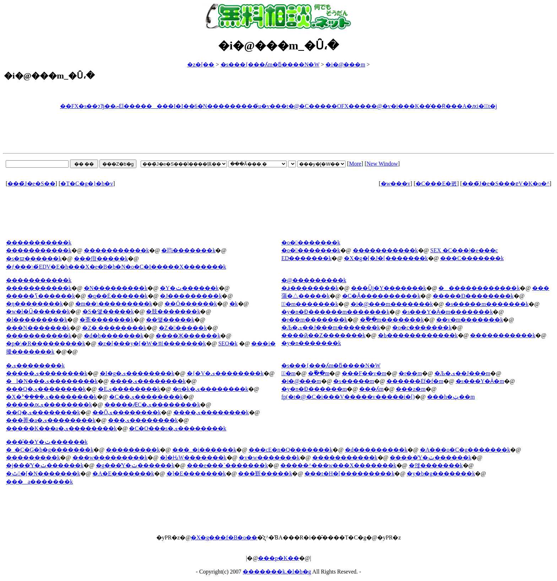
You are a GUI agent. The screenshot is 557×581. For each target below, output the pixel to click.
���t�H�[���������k (349, 473)
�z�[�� (200, 64)
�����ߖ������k (40, 296)
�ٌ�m (288, 373)
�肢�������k (173, 311)
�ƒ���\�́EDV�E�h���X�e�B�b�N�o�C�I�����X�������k (116, 267)
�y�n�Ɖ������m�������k (335, 312)
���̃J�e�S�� (31, 184)
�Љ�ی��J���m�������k (330, 327)
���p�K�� (278, 558)
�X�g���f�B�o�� (224, 537)
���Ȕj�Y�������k (388, 288)
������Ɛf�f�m (414, 381)
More (355, 164)
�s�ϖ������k (33, 258)
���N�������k (38, 328)
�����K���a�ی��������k (61, 428)
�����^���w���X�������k (338, 465)
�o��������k (310, 250)
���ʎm (371, 389)
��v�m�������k (469, 320)
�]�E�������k (196, 473)
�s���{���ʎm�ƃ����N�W (270, 64)
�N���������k (116, 288)
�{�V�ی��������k (225, 373)
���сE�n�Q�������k (290, 450)
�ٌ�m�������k (309, 304)
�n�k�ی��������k (210, 389)
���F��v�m (364, 373)
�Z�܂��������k (114, 328)
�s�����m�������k (487, 304)
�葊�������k (107, 320)
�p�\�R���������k (45, 343)
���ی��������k (143, 420)
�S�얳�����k (108, 311)
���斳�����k (265, 473)
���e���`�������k (227, 465)
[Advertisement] (278, 132)
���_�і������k (204, 450)
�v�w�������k (269, 457)
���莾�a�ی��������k (51, 420)
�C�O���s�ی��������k (177, 428)
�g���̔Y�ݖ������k (135, 465)
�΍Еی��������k (129, 389)
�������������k (479, 288)
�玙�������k (188, 250)
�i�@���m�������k (392, 304)
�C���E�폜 (436, 184)
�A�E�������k (123, 473)
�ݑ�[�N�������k (43, 473)
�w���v (396, 184)
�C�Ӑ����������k (381, 296)
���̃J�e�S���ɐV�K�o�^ (506, 184)
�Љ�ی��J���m (462, 373)
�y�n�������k (311, 343)
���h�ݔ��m (451, 397)
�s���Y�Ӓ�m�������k (447, 312)
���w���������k (110, 457)
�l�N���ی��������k (52, 381)
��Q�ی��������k (43, 412)
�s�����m (353, 381)
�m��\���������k (113, 304)
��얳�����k (170, 320)
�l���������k (36, 320)
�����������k (38, 250)
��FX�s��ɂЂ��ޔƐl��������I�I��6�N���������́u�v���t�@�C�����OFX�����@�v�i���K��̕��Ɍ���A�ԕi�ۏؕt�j (278, 106)
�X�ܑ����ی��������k (51, 397)
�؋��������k (310, 288)
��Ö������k (190, 304)
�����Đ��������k (473, 296)
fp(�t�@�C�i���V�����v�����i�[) (348, 397)
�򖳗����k (233, 304)
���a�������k (39, 482)
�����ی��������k (46, 373)
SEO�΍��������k (227, 343)
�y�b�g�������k (441, 473)
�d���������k (376, 450)
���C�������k (472, 258)
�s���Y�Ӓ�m (480, 381)
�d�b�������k (114, 336)
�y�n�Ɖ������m (314, 389)
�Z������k (183, 328)
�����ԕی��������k (49, 405)
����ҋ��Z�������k (323, 335)
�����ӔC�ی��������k (152, 405)
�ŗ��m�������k (314, 320)
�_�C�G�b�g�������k (49, 450)
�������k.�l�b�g (277, 572)
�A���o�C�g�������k (465, 450)
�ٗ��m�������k (392, 320)
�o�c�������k (421, 327)
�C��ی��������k (146, 397)
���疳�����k (101, 258)
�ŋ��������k (34, 304)
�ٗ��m (318, 373)
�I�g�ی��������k (137, 373)
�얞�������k (436, 465)
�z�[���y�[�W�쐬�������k (152, 343)
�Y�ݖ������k (189, 288)
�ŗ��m (410, 373)
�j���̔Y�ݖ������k (44, 465)
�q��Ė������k (117, 296)
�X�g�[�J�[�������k (386, 258)
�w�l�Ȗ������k (38, 311)
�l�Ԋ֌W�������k (193, 457)
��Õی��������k (126, 412)
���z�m (411, 389)
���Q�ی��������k (46, 389)
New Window (382, 164)
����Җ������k (188, 336)
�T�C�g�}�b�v (86, 184)
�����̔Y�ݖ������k (430, 457)
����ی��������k (148, 381)
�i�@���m (345, 64)
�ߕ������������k (418, 335)
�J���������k (191, 296)
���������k (133, 450)
